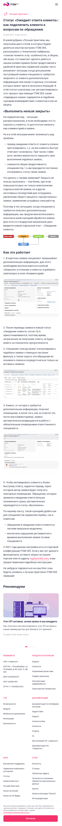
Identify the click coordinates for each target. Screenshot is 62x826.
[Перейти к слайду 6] (36, 646)
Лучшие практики (18, 14)
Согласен (30, 818)
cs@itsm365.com (39, 558)
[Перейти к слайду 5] (34, 646)
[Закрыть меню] (56, 4)
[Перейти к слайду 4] (32, 646)
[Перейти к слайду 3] (30, 646)
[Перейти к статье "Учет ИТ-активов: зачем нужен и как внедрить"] (31, 612)
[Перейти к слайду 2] (28, 646)
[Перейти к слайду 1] (26, 646)
